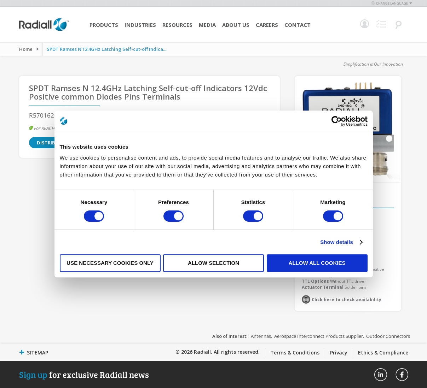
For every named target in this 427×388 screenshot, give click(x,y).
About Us (235, 24)
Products (104, 24)
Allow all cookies (317, 263)
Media (207, 24)
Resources (177, 24)
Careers (267, 24)
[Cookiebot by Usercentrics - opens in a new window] (337, 121)
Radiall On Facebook (402, 374)
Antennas (261, 336)
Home (26, 49)
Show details (336, 242)
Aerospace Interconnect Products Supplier (318, 336)
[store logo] (44, 30)
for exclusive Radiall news (84, 374)
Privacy (338, 352)
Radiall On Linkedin (380, 374)
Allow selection (213, 263)
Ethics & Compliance (383, 352)
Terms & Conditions (294, 352)
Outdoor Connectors (388, 336)
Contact (297, 24)
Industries (140, 24)
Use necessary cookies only (110, 263)
